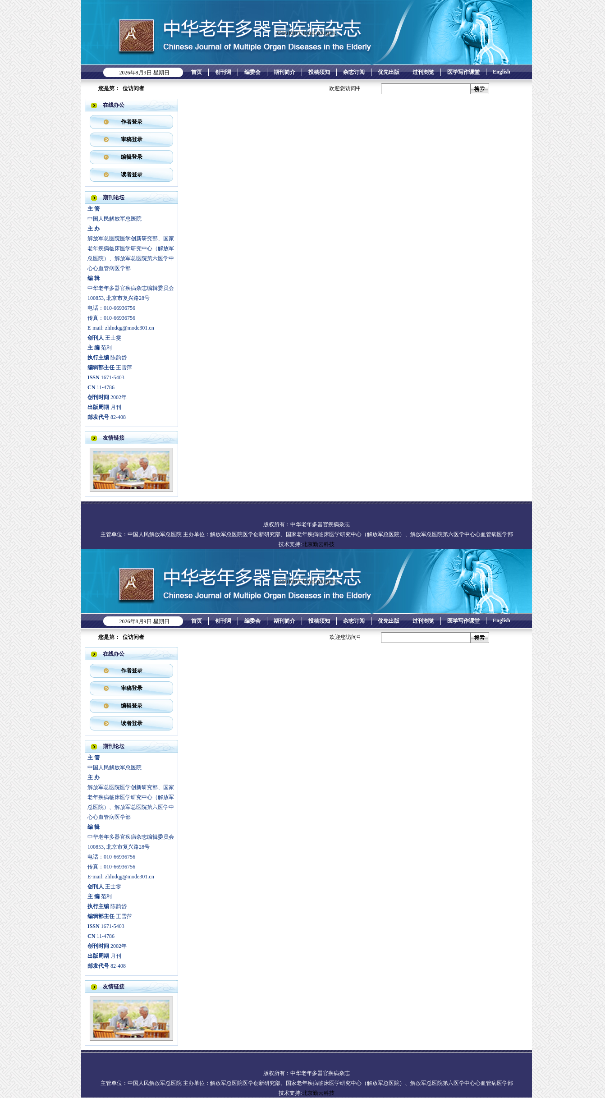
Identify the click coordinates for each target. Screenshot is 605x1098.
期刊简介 (284, 72)
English (501, 72)
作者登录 (131, 122)
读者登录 (131, 174)
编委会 (252, 72)
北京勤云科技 (318, 544)
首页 (196, 72)
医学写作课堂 (463, 72)
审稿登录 (131, 139)
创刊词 (223, 72)
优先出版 (388, 72)
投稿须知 (319, 72)
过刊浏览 (423, 72)
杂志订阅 (354, 72)
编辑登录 (131, 157)
